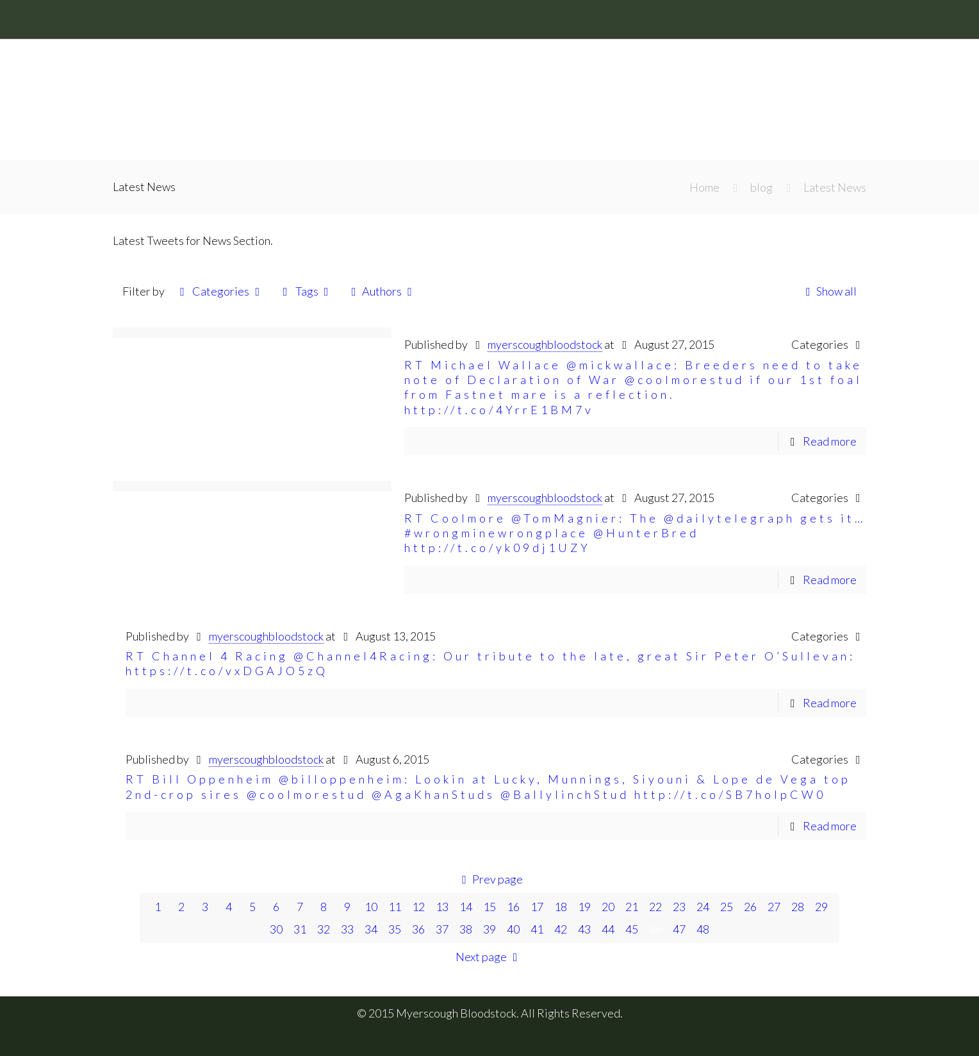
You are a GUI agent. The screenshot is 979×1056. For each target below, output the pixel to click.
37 (442, 929)
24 (702, 907)
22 (655, 907)
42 (560, 929)
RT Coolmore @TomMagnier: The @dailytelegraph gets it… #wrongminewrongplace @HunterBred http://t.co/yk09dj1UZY (635, 533)
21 (631, 907)
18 (560, 907)
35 (394, 929)
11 (394, 907)
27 (774, 907)
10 (371, 907)
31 (299, 929)
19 (584, 907)
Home (704, 187)
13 (442, 907)
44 (608, 929)
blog (761, 187)
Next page (489, 957)
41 (537, 929)
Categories (219, 291)
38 (465, 929)
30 (276, 929)
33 (347, 929)
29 (821, 907)
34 (371, 929)
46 (655, 929)
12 (418, 907)
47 (679, 929)
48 (702, 929)
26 (750, 907)
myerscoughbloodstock (545, 344)
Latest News (834, 187)
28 (797, 907)
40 (513, 929)
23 (679, 907)
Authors (382, 291)
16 (513, 907)
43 (584, 929)
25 (726, 907)
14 (465, 907)
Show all (828, 291)
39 (489, 929)
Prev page (489, 879)
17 (537, 907)
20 (608, 907)
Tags (305, 291)
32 (323, 929)
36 (418, 929)
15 (489, 907)
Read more (830, 441)
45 (631, 929)
